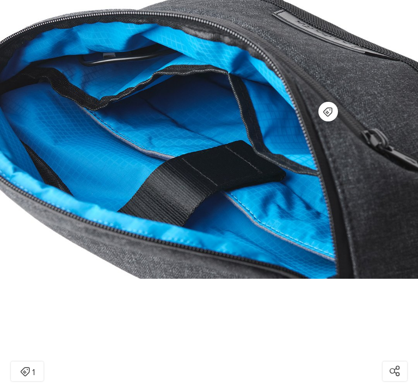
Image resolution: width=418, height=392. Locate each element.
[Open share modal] (395, 371)
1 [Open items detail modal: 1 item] (27, 372)
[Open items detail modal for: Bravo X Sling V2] (328, 111)
